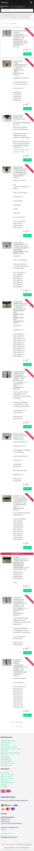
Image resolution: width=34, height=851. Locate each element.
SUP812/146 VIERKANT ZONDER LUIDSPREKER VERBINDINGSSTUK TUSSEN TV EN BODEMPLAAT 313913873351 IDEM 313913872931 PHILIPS (20, 668)
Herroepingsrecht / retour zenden (11, 749)
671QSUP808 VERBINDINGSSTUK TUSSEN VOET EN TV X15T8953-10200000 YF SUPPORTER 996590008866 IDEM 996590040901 (21, 248)
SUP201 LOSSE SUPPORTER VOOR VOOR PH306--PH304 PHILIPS (20, 436)
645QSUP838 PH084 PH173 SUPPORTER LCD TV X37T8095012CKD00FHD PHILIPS (20, 120)
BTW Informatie (5, 742)
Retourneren (4, 751)
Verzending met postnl (7, 763)
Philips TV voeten (6, 776)
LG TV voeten (5, 772)
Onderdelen (4, 786)
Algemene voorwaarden (8, 740)
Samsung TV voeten (7, 778)
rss (31, 844)
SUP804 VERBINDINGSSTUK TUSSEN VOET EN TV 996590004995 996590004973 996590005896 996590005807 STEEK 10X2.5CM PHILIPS (21, 563)
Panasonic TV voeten (7, 774)
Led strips (4, 784)
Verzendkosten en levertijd (9, 747)
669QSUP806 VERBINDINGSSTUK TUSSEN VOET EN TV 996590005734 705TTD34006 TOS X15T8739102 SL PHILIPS (20, 172)
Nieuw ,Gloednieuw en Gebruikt (10, 753)
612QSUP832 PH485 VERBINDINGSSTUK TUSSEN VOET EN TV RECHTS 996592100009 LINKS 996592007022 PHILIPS (20, 68)
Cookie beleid (5, 757)
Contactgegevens (6, 759)
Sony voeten (5, 780)
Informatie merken (6, 765)
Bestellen (27, 54)
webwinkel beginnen (10, 847)
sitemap (27, 844)
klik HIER (3, 829)
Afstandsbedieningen (7, 782)
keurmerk (4, 755)
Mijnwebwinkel (25, 847)
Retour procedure (6, 761)
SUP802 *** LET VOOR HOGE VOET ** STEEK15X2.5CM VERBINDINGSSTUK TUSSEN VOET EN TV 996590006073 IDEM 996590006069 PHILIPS (20, 503)
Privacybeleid (5, 744)
